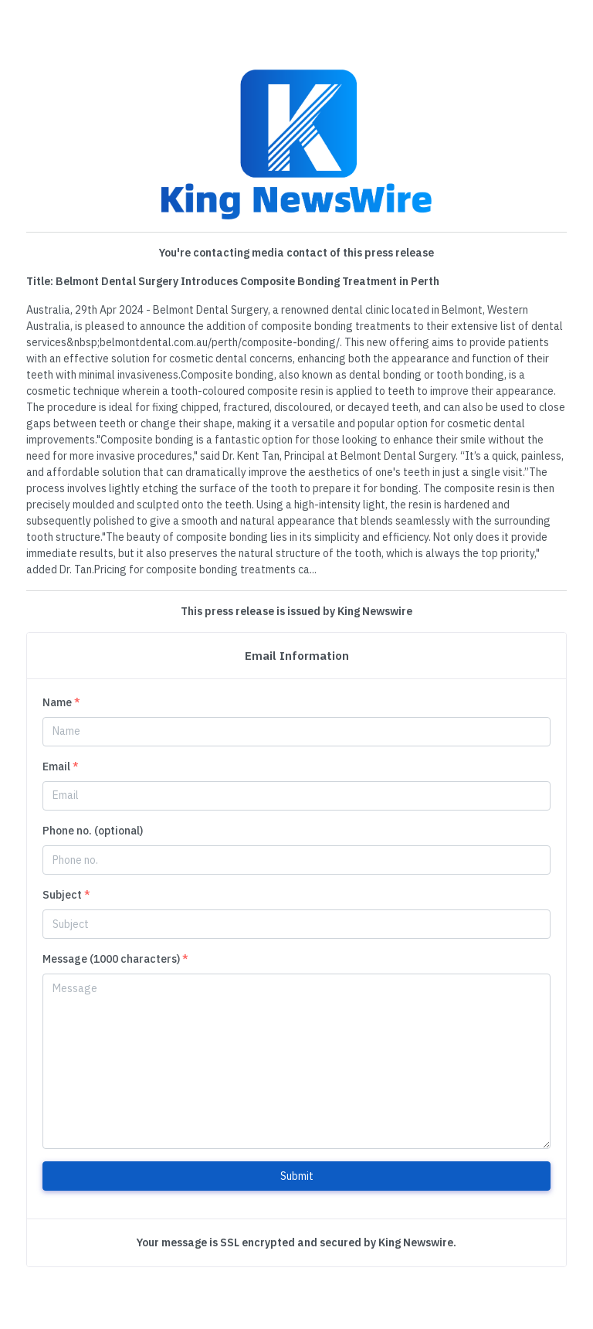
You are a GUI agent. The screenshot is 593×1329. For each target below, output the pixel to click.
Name (61, 702)
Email (60, 766)
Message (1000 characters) (115, 959)
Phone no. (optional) (92, 831)
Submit (296, 1176)
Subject (66, 895)
